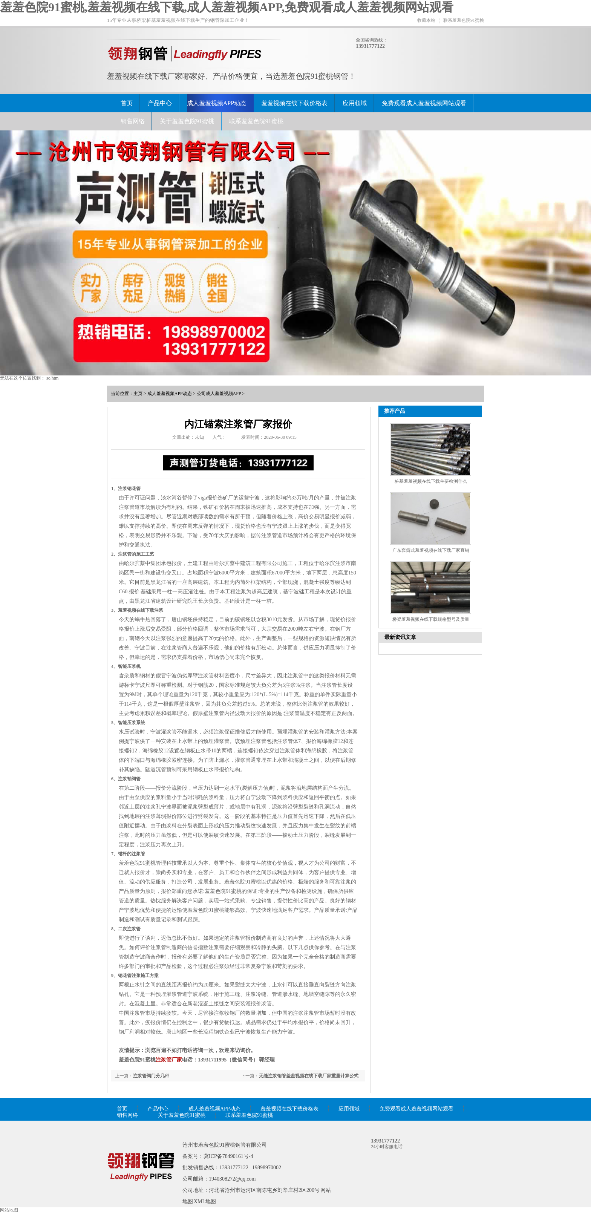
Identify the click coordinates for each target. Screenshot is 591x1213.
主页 (137, 393)
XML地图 (205, 1201)
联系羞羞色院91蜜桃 (463, 20)
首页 (127, 103)
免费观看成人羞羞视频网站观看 (424, 103)
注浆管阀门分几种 (151, 1075)
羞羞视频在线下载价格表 (294, 103)
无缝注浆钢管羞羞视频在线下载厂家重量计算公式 (308, 1075)
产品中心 (160, 103)
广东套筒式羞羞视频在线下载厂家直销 (430, 550)
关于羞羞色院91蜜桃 (187, 121)
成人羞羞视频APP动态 (216, 103)
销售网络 (133, 121)
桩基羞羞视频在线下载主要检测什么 (431, 481)
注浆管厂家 (169, 1060)
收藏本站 (426, 20)
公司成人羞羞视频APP (219, 393)
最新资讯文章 (400, 637)
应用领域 (355, 103)
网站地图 (9, 1210)
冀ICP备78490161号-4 (228, 1156)
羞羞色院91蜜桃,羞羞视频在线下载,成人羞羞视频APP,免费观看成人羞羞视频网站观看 (226, 7)
